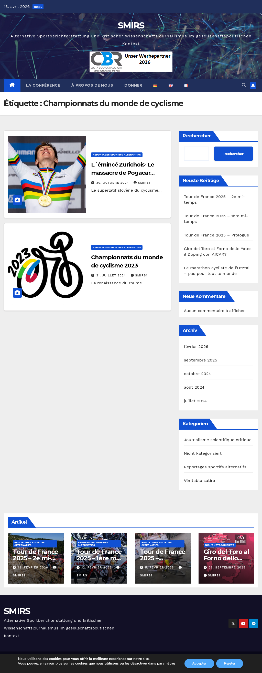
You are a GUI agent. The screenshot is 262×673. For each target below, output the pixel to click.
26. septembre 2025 (227, 567)
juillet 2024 (195, 400)
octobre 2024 (197, 373)
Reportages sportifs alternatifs (117, 154)
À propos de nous (92, 85)
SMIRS (131, 25)
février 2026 (196, 346)
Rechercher (197, 136)
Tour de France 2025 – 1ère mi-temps (99, 558)
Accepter (199, 663)
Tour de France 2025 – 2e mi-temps (35, 558)
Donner (133, 85)
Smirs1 (142, 182)
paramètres (166, 663)
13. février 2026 (33, 567)
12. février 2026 (97, 567)
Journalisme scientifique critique (218, 439)
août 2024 (194, 387)
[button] (244, 85)
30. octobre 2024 (113, 182)
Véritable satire (199, 480)
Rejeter (229, 663)
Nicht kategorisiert (203, 453)
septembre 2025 (200, 360)
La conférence (43, 85)
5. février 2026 (160, 567)
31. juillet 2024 (111, 275)
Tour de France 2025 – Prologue (216, 235)
